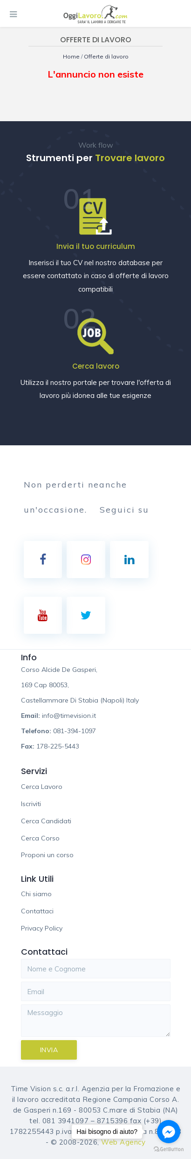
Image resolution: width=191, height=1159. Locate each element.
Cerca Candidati (46, 821)
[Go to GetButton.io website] (169, 1149)
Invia (49, 1050)
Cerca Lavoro (41, 786)
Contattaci (37, 911)
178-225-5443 (57, 746)
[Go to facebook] (168, 1131)
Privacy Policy (41, 928)
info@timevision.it (69, 715)
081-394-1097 (74, 731)
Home (72, 56)
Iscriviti (31, 804)
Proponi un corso (47, 855)
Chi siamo (36, 894)
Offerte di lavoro (106, 56)
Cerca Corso (40, 838)
